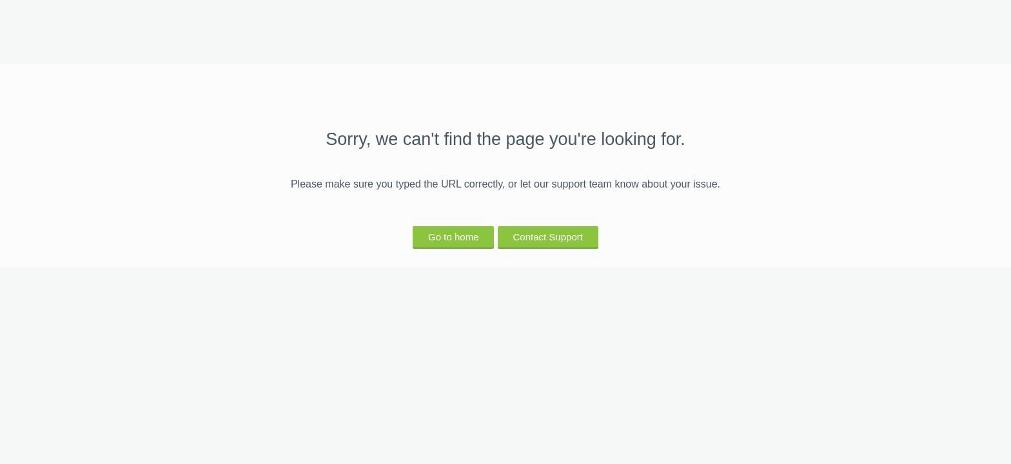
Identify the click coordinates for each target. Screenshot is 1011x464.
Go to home (453, 236)
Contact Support (548, 236)
